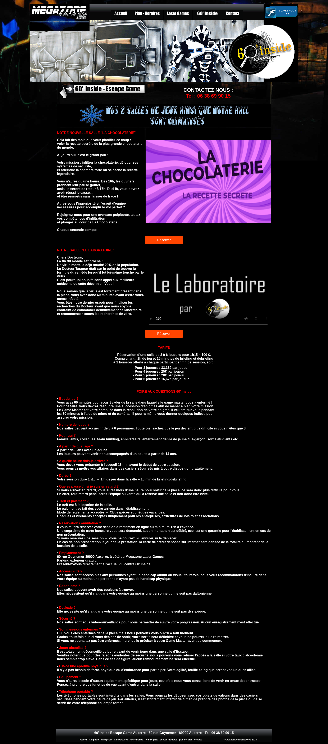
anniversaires (121, 740)
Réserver (164, 240)
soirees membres (168, 740)
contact (198, 740)
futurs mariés (136, 740)
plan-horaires (185, 740)
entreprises (107, 740)
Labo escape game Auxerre (208, 287)
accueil (83, 740)
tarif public (94, 740)
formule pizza (151, 740)
